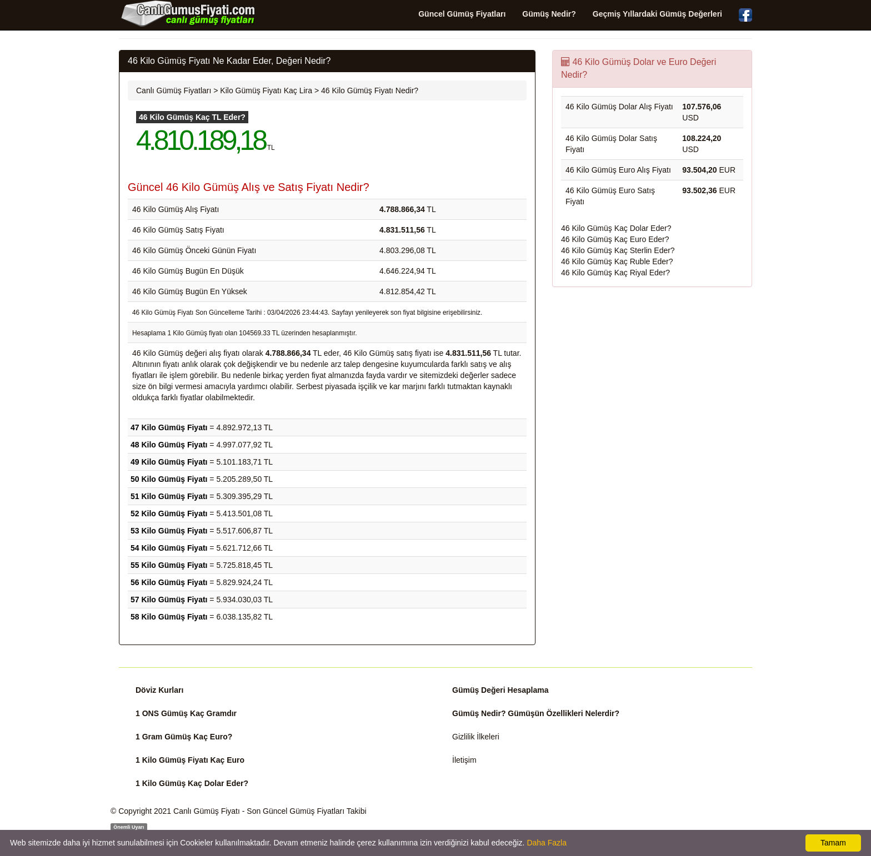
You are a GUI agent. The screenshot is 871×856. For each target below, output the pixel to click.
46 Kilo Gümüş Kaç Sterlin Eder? (618, 250)
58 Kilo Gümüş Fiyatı (169, 616)
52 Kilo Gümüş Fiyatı (169, 513)
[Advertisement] (652, 376)
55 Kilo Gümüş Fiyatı (169, 565)
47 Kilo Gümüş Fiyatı (169, 427)
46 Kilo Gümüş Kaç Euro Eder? (615, 239)
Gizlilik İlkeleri (475, 736)
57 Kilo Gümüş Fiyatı (169, 599)
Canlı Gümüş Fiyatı (206, 811)
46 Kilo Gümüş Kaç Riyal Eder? (615, 272)
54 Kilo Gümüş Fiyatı (169, 547)
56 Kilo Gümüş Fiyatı (169, 582)
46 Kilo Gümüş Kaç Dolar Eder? (616, 228)
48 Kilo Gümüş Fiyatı (169, 444)
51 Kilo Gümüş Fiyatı (169, 496)
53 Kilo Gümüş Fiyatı (169, 530)
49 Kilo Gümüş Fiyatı (169, 461)
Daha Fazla (547, 842)
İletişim (464, 760)
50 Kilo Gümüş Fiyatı (169, 479)
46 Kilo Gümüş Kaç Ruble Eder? (617, 261)
